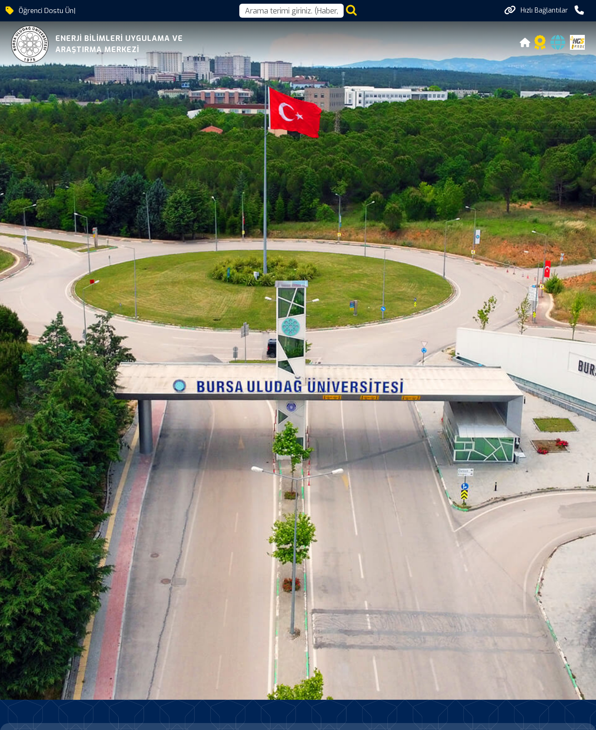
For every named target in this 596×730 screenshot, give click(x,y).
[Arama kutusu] (291, 11)
